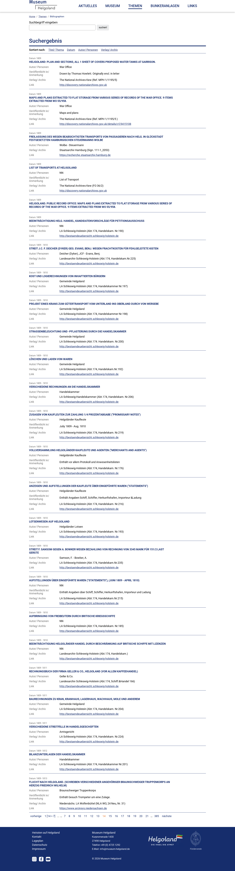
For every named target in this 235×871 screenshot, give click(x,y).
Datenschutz (39, 850)
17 (122, 822)
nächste (167, 822)
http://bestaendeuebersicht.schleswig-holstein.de (89, 241)
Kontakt (36, 842)
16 (116, 822)
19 (134, 822)
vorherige (36, 822)
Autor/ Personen (88, 55)
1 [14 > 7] (50, 822)
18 (128, 822)
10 (79, 822)
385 (156, 822)
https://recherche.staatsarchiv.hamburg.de (85, 161)
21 (147, 822)
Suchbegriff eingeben (43, 28)
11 (85, 822)
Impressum (39, 854)
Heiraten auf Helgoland (46, 838)
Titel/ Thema (56, 55)
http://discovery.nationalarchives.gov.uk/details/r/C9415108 (95, 129)
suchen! (103, 33)
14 (104, 822)
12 (91, 822)
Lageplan (37, 846)
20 (140, 822)
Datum (71, 55)
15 (110, 822)
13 (97, 822)
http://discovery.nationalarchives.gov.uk (83, 90)
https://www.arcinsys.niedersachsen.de (83, 814)
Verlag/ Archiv (109, 55)
